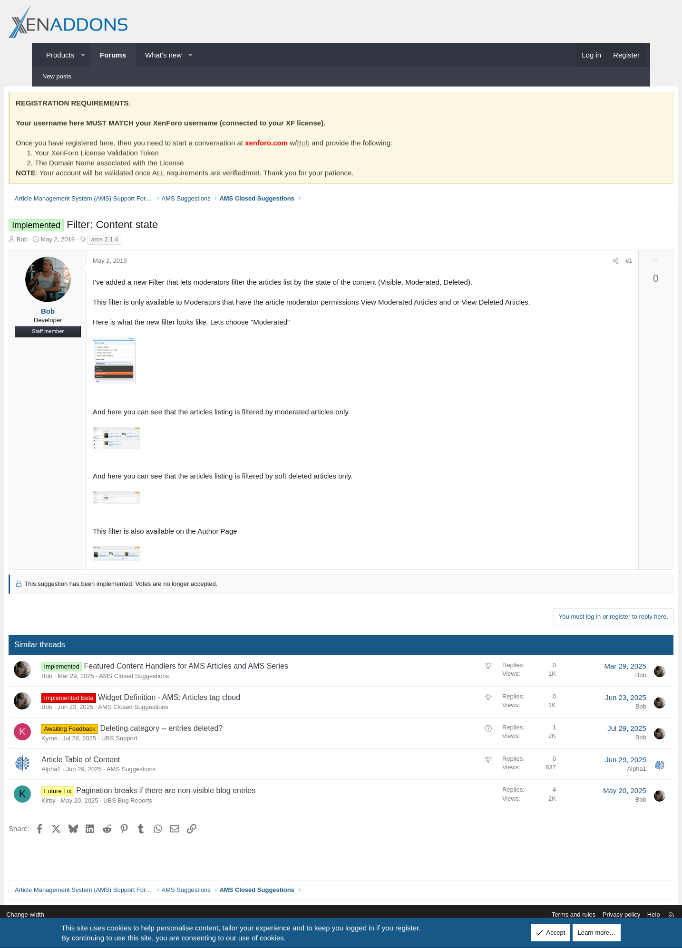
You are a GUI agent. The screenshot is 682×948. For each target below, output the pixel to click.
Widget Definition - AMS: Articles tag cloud (199, 699)
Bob (333, 145)
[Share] (585, 263)
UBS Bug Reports (158, 802)
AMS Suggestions (161, 771)
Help (619, 915)
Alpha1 (81, 771)
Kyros (80, 740)
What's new (163, 55)
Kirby (79, 802)
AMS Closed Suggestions (164, 677)
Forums (113, 55)
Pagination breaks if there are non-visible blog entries (196, 793)
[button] (83, 55)
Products (60, 55)
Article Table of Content (111, 761)
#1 (598, 263)
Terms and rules (539, 915)
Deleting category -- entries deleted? (191, 731)
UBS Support (150, 740)
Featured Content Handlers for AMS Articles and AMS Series (216, 668)
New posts (56, 76)
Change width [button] (60, 915)
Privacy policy (586, 915)
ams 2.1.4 (134, 241)
